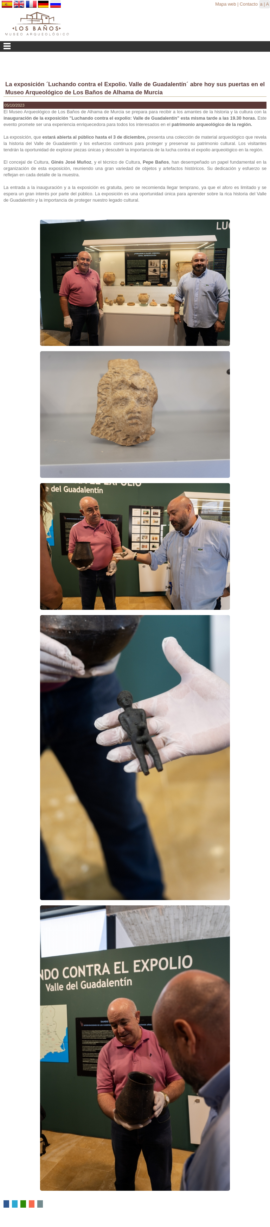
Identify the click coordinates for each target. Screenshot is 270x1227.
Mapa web (225, 4)
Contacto (249, 4)
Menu (135, 46)
